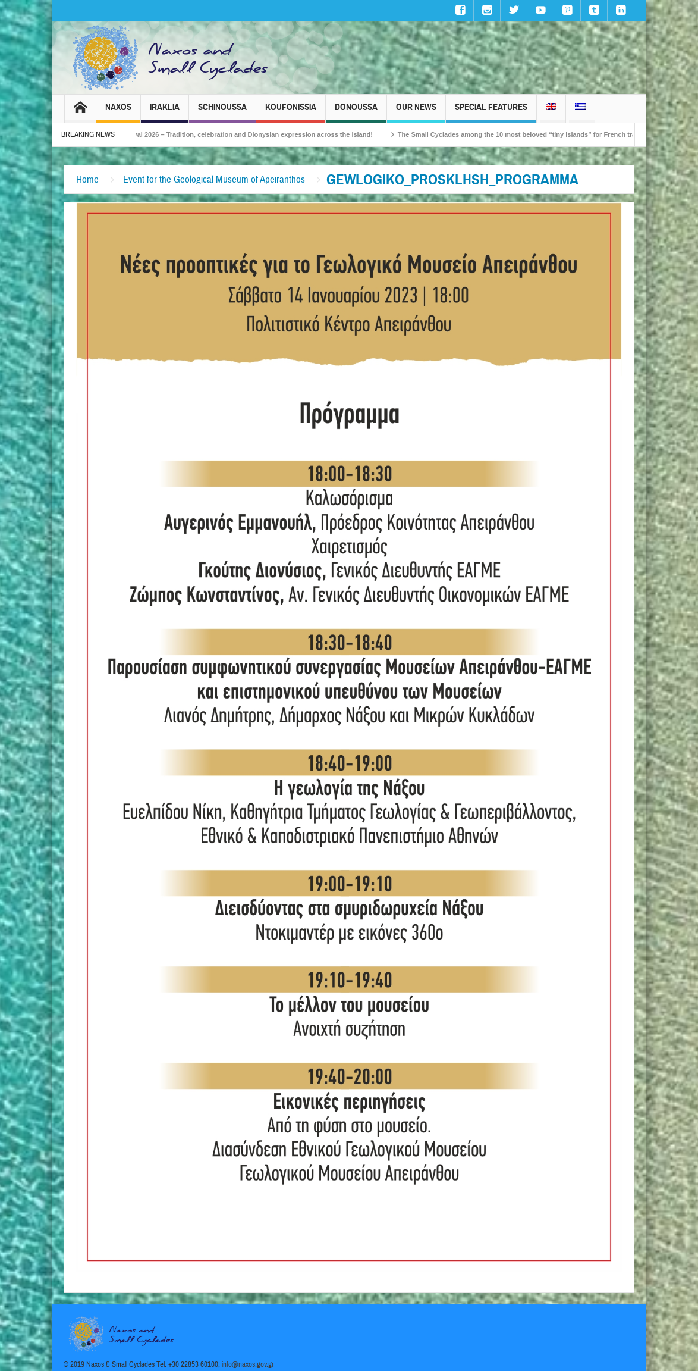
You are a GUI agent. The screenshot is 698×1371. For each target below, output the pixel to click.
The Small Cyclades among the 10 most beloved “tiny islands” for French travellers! (541, 134)
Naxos (118, 112)
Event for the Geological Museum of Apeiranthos (214, 179)
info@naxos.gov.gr (248, 1364)
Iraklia (164, 112)
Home (87, 179)
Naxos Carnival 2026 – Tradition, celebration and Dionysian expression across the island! (247, 134)
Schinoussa (222, 112)
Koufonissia (290, 112)
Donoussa (356, 112)
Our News (416, 112)
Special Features (491, 112)
